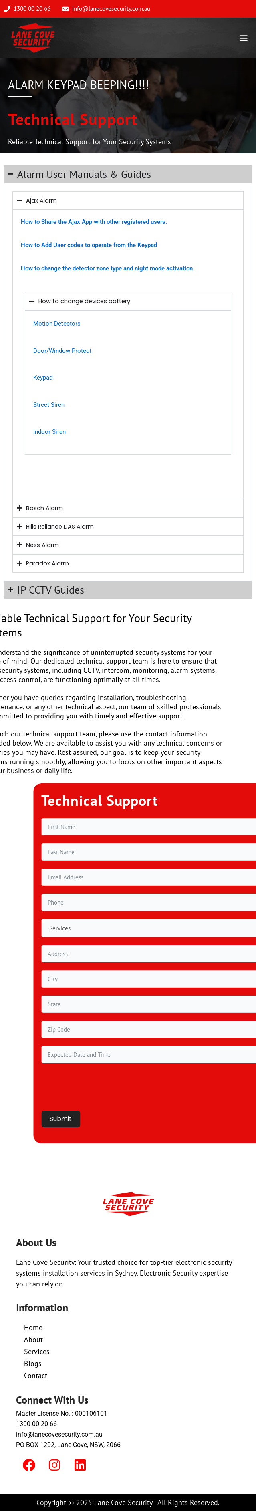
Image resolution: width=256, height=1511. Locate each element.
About (33, 1339)
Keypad (42, 377)
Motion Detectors (57, 323)
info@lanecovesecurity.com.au (59, 1434)
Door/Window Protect (62, 350)
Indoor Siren (49, 431)
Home (33, 1327)
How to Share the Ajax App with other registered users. (94, 221)
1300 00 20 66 (36, 1424)
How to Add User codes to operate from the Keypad (89, 245)
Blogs (33, 1363)
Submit (176, 1118)
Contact (35, 1375)
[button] (243, 37)
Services (37, 1351)
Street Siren (49, 404)
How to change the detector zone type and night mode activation (107, 268)
